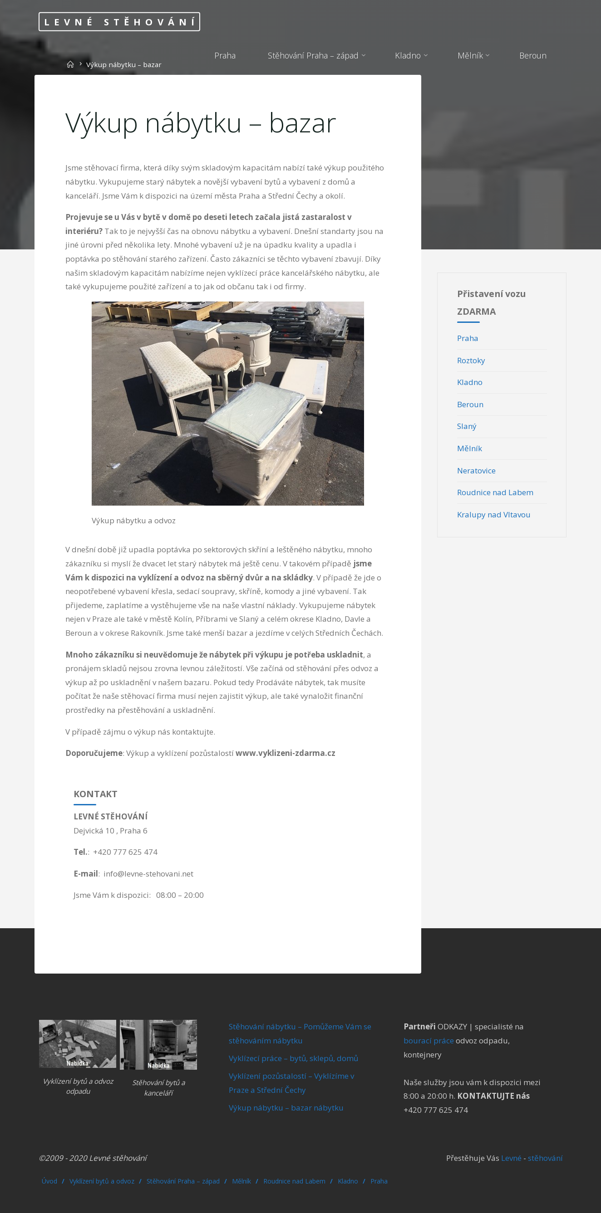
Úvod (49, 1181)
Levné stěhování (121, 21)
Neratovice (476, 470)
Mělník (469, 448)
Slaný (467, 426)
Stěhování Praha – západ (183, 1181)
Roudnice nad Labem (495, 492)
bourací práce (429, 1040)
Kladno (470, 382)
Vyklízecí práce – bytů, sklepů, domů (293, 1058)
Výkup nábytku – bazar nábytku (286, 1107)
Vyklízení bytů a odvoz (101, 1181)
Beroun (470, 404)
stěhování (545, 1158)
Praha (467, 338)
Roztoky (471, 360)
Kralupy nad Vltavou (494, 514)
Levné (510, 1158)
